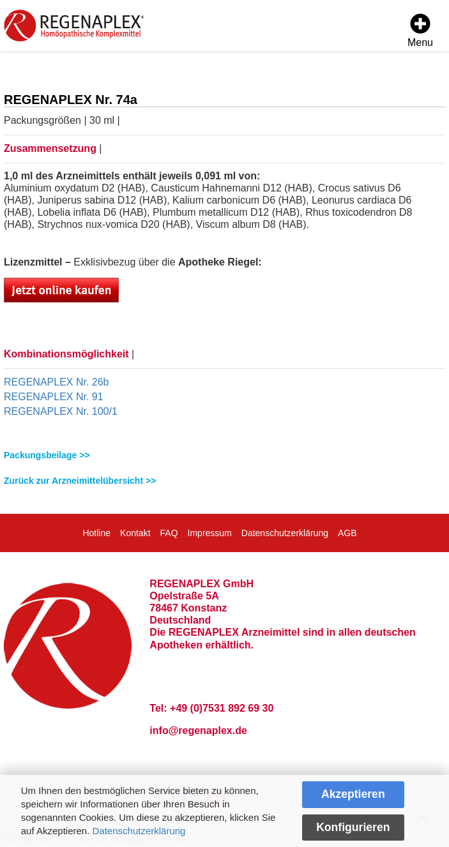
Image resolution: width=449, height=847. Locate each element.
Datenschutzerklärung (139, 830)
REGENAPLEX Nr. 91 (53, 396)
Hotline (96, 533)
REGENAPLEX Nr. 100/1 (61, 411)
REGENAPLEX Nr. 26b (56, 382)
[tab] (224, 455)
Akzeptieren (353, 794)
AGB (347, 533)
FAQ (169, 533)
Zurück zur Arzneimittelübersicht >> (80, 481)
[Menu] (420, 32)
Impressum (210, 533)
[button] (224, 455)
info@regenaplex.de (198, 730)
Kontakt (135, 533)
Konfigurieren (353, 827)
